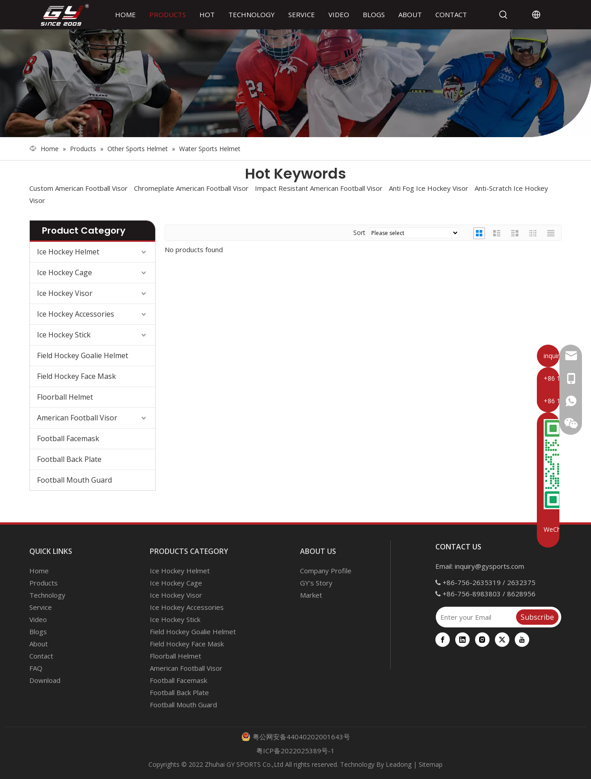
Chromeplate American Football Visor (191, 188)
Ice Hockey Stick (64, 335)
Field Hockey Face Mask (76, 376)
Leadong (398, 764)
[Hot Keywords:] (503, 15)
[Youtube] (522, 639)
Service (40, 607)
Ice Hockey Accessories (75, 314)
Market (311, 594)
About (38, 643)
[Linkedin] (462, 639)
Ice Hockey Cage (64, 272)
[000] (295, 83)
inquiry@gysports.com (489, 566)
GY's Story (316, 582)
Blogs (38, 631)
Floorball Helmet (65, 397)
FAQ (35, 668)
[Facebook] (442, 639)
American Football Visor (77, 418)
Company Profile (325, 570)
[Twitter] (502, 639)
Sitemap (431, 764)
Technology (47, 594)
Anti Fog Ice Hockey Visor (428, 188)
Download (44, 680)
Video (38, 619)
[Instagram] (482, 639)
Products (43, 582)
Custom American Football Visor (78, 188)
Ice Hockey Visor (64, 293)
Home (39, 570)
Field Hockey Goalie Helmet (82, 355)
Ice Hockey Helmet (68, 252)
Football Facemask (68, 438)
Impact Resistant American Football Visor (319, 188)
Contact (41, 655)
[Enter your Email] (475, 617)
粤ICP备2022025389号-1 (295, 750)
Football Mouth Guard (74, 480)
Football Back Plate (69, 459)
